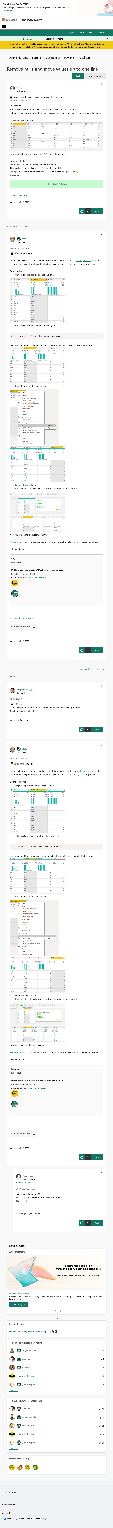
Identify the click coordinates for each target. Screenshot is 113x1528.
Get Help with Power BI (60, 57)
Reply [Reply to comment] (97, 650)
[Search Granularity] (31, 38)
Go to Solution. (60, 184)
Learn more (8, 10)
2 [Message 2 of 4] (18, 641)
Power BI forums (17, 57)
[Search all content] (76, 38)
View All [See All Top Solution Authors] (13, 1390)
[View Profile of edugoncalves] (22, 689)
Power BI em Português (36, 578)
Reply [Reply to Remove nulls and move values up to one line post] (97, 211)
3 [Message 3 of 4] (24, 1214)
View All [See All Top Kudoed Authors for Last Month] (13, 1448)
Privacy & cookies (8, 1504)
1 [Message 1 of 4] (18, 202)
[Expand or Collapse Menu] (4, 26)
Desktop (84, 57)
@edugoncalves (83, 260)
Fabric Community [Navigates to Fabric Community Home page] (31, 19)
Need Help (22, 195)
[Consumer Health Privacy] (36, 1518)
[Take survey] (18, 1304)
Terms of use (6, 1509)
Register (71, 32)
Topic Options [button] (94, 75)
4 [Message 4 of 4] (18, 720)
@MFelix (18, 704)
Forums (37, 57)
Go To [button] (99, 32)
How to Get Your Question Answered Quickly (30, 1331)
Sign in (81, 32)
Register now (94, 46)
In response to (23, 1183)
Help (90, 32)
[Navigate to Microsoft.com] (9, 19)
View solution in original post (23, 618)
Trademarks (6, 1513)
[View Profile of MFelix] (24, 238)
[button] (78, 76)
